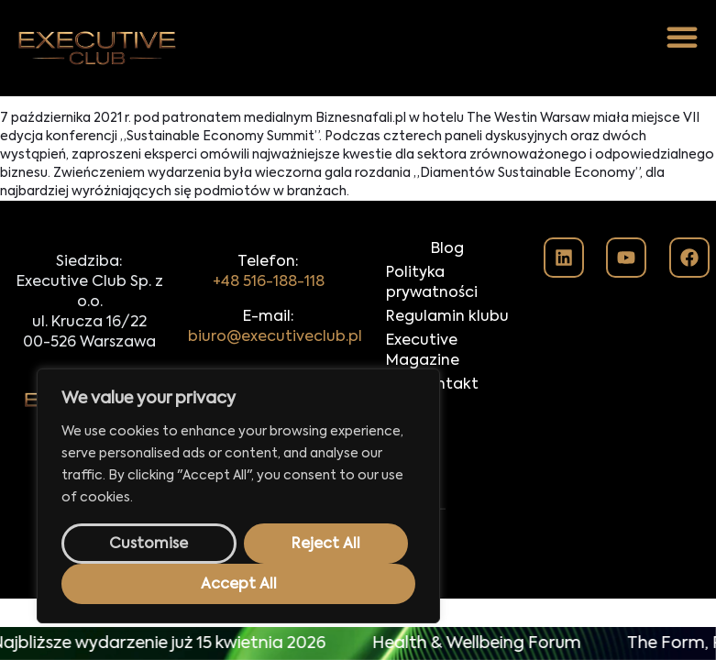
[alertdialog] (358, 643)
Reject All (326, 544)
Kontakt (448, 385)
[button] (682, 36)
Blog (447, 249)
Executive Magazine (422, 351)
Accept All (239, 585)
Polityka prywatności (432, 283)
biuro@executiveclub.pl (275, 337)
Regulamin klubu (447, 317)
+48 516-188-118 (269, 282)
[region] (238, 495)
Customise (148, 544)
